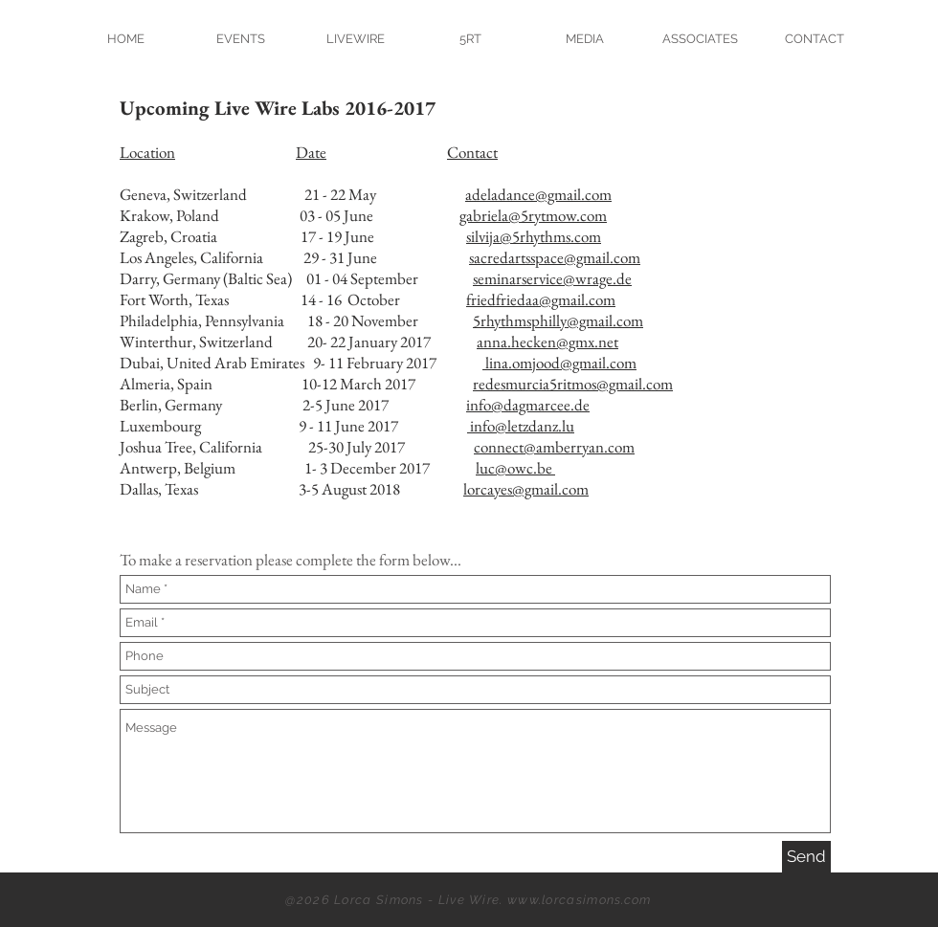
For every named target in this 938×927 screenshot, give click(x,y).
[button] (584, 38)
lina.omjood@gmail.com (560, 362)
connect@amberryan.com (554, 446)
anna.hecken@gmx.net (547, 341)
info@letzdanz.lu (522, 425)
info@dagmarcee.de (528, 404)
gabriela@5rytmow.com (533, 215)
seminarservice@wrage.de (552, 278)
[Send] (806, 856)
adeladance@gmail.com (538, 194)
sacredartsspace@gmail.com (554, 257)
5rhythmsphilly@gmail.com (558, 320)
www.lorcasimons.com (579, 900)
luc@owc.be (515, 467)
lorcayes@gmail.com (526, 488)
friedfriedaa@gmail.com (540, 299)
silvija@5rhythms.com (533, 236)
